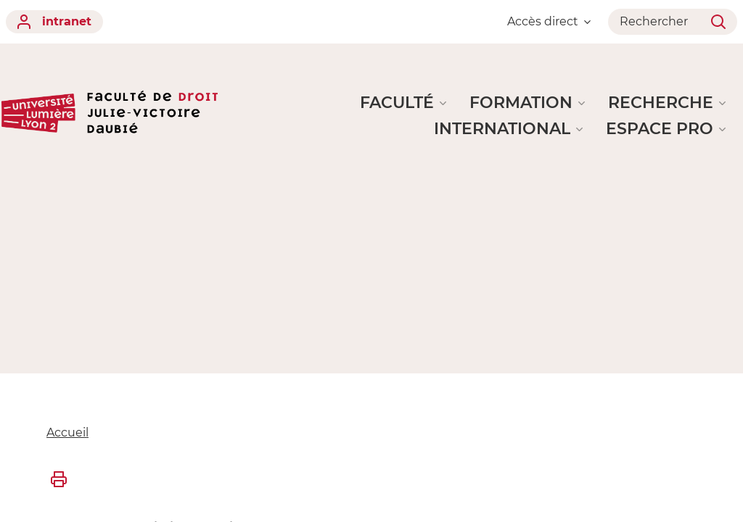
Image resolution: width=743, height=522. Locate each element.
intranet (54, 21)
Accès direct (549, 21)
